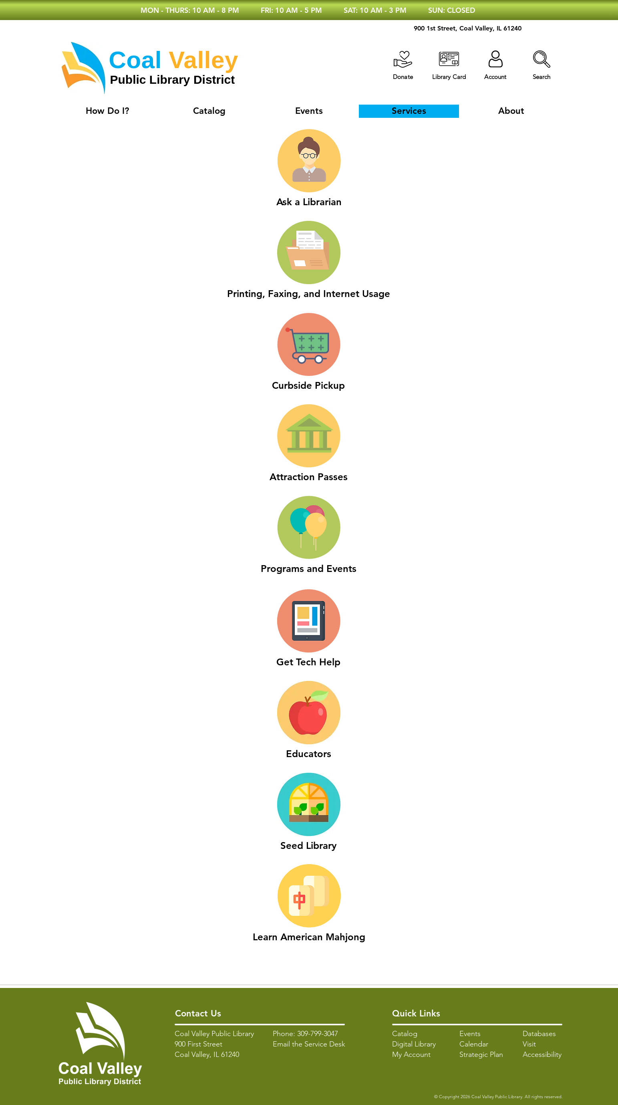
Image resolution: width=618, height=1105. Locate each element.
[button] (541, 59)
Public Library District (172, 79)
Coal (135, 59)
